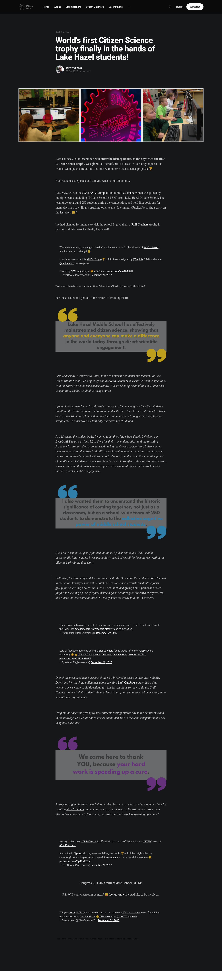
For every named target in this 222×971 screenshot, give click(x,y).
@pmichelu (80, 853)
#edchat (90, 916)
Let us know (117, 894)
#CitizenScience (131, 912)
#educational (120, 654)
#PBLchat (104, 916)
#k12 (72, 912)
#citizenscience (109, 857)
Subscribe (194, 6)
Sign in (179, 6)
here (106, 390)
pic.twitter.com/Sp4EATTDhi (75, 861)
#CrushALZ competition (97, 192)
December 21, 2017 (101, 275)
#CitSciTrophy (94, 259)
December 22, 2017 (106, 633)
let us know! (139, 286)
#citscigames (93, 654)
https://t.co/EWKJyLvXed (118, 629)
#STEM (142, 654)
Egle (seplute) (74, 67)
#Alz (82, 916)
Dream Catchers (95, 6)
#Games (132, 654)
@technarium (67, 263)
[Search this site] (170, 6)
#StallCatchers (105, 650)
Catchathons (116, 6)
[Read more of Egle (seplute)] (60, 69)
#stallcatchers (82, 629)
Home (46, 6)
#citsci (82, 654)
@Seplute (138, 259)
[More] (129, 7)
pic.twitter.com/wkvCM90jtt (118, 271)
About (57, 6)
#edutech (107, 654)
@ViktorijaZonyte (80, 271)
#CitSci (98, 271)
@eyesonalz (97, 629)
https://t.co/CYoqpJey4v (124, 916)
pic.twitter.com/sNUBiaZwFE (75, 658)
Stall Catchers (73, 6)
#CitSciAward (151, 247)
